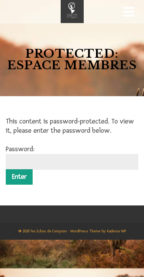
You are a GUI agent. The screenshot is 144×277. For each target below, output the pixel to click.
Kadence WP (116, 231)
